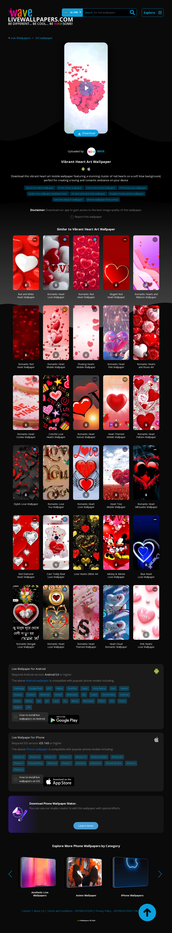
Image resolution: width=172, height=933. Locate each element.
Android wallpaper (37, 680)
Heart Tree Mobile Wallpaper (116, 505)
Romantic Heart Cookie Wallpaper (25, 435)
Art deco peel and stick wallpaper (88, 193)
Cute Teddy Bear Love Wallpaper (56, 575)
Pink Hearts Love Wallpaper (146, 645)
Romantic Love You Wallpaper (56, 505)
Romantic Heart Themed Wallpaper (86, 645)
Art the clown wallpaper (70, 187)
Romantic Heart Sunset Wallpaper (86, 435)
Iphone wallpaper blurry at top (102, 199)
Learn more (85, 826)
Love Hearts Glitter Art (86, 574)
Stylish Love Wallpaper (26, 504)
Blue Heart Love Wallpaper (146, 575)
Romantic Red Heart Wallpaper (86, 296)
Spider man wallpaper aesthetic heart (47, 193)
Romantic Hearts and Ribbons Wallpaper (146, 296)
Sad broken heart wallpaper (101, 187)
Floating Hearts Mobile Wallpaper (86, 366)
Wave (95, 151)
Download (86, 133)
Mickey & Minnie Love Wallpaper (116, 575)
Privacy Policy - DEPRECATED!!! (114, 910)
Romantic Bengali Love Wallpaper (25, 645)
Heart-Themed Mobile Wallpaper (116, 435)
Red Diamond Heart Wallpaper (26, 575)
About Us (39, 910)
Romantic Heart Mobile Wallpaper (56, 366)
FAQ (136, 910)
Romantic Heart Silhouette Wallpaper (146, 505)
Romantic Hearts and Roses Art (146, 366)
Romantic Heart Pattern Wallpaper (146, 435)
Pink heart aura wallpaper (133, 187)
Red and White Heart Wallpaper (26, 296)
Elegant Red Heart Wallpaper (116, 296)
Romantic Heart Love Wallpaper (55, 296)
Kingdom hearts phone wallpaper (127, 193)
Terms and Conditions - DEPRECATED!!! (70, 910)
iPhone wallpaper (37, 749)
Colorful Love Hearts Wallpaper (56, 435)
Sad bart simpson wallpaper (68, 199)
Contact (26, 910)
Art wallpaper (44, 38)
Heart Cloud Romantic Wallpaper (116, 645)
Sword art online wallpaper (40, 187)
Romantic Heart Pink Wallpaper (116, 366)
